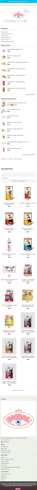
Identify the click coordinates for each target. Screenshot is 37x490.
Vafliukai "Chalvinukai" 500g (13, 55)
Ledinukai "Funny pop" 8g (13, 116)
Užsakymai (3, 475)
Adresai (2, 479)
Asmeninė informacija (5, 473)
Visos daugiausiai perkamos (29, 154)
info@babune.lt (6, 442)
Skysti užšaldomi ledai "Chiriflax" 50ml (16, 103)
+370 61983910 (6, 440)
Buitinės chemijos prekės (6, 37)
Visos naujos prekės (30, 94)
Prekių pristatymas (5, 463)
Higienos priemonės (5, 39)
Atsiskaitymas (4, 465)
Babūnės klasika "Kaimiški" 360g (14, 49)
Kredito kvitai (3, 477)
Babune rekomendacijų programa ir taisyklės (10, 467)
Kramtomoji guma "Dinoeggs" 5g (15, 129)
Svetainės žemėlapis (5, 469)
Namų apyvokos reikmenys (6, 33)
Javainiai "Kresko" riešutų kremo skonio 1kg (17, 62)
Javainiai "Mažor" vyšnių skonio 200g (16, 81)
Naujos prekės (4, 448)
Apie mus (3, 457)
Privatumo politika (5, 461)
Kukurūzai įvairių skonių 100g (14, 148)
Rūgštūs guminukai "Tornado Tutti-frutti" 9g (18, 141)
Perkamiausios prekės (5, 450)
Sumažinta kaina (4, 446)
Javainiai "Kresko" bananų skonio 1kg (16, 68)
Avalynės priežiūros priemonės (7, 41)
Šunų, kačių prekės (5, 35)
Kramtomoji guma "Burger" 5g (14, 122)
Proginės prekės (4, 32)
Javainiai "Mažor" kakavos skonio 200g (16, 88)
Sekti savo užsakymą (5, 452)
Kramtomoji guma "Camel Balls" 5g (15, 135)
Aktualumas (18, 178)
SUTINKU (18, 488)
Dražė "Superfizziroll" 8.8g (13, 109)
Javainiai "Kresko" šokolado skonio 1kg (16, 75)
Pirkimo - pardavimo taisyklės (7, 459)
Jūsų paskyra (5, 471)
